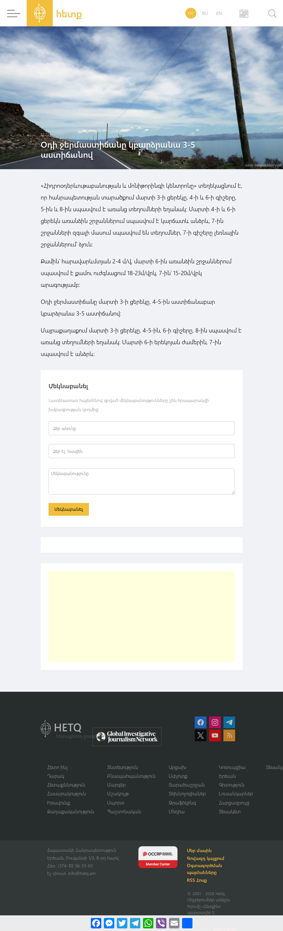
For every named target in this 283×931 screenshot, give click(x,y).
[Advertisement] (142, 617)
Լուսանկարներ (236, 794)
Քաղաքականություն (70, 812)
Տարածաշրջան (187, 785)
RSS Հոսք (198, 881)
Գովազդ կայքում (206, 859)
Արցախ (177, 767)
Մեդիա (177, 812)
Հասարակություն (66, 794)
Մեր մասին (200, 851)
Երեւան (227, 776)
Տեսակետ (230, 812)
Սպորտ (115, 803)
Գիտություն (232, 785)
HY (191, 13)
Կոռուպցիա (232, 767)
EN (219, 13)
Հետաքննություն (66, 785)
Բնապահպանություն (131, 776)
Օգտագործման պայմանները (205, 869)
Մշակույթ (118, 794)
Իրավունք (58, 803)
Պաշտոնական (124, 812)
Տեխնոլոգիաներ (187, 794)
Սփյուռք (178, 776)
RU (205, 13)
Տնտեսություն (122, 767)
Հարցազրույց (234, 803)
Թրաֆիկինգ (182, 803)
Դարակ (55, 776)
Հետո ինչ (57, 767)
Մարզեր (116, 785)
